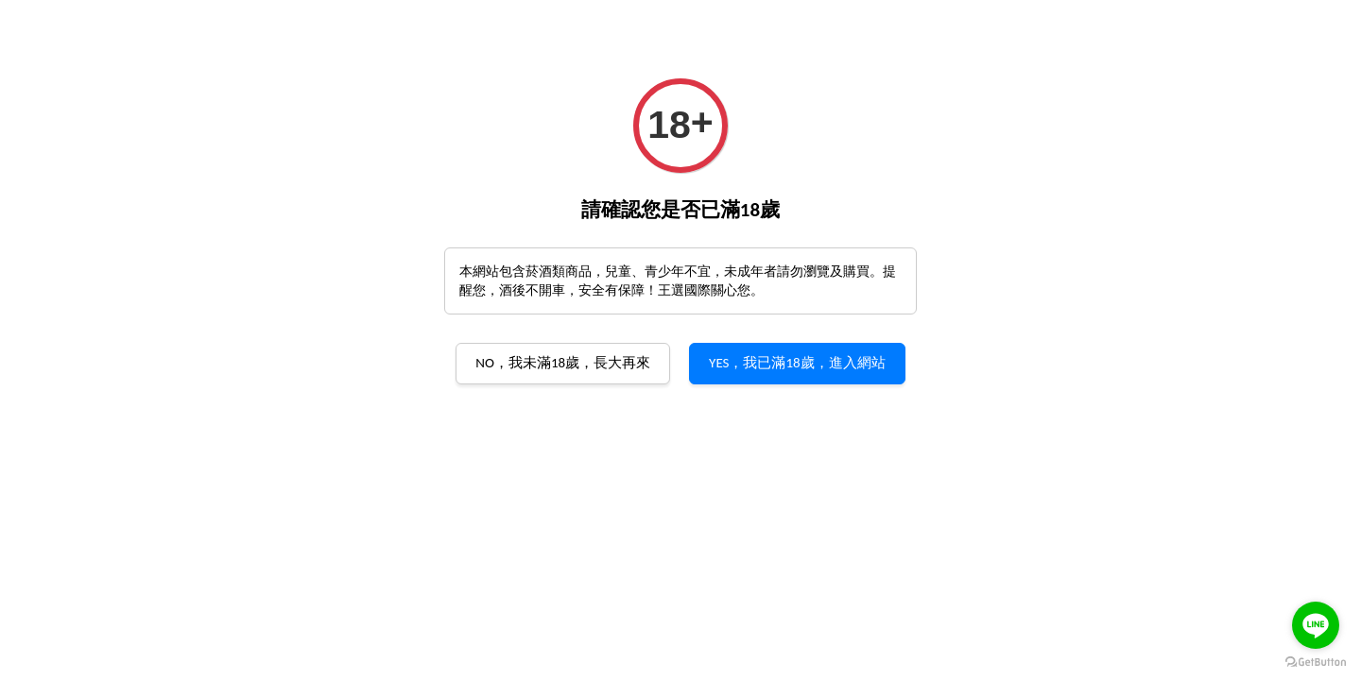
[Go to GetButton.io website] (1315, 661)
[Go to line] (1315, 625)
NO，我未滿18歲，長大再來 (562, 362)
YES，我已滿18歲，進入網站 (797, 362)
